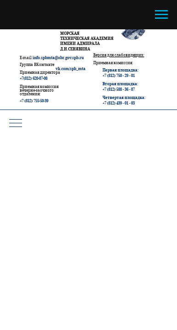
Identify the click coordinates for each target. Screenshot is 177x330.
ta (84, 68)
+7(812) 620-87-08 (33, 78)
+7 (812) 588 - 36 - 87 (119, 89)
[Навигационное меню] (161, 14)
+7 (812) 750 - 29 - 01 (119, 75)
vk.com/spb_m (69, 68)
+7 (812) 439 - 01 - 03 (119, 102)
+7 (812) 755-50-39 (34, 100)
